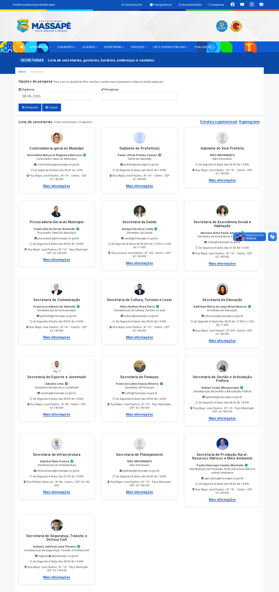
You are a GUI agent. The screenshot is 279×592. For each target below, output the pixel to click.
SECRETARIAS (114, 47)
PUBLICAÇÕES (205, 47)
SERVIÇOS (139, 47)
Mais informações (56, 185)
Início (22, 71)
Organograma (249, 121)
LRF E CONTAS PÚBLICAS (170, 47)
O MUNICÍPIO (66, 47)
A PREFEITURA (40, 47)
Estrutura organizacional (218, 121)
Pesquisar (110, 89)
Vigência (26, 89)
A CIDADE (90, 47)
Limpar (52, 107)
